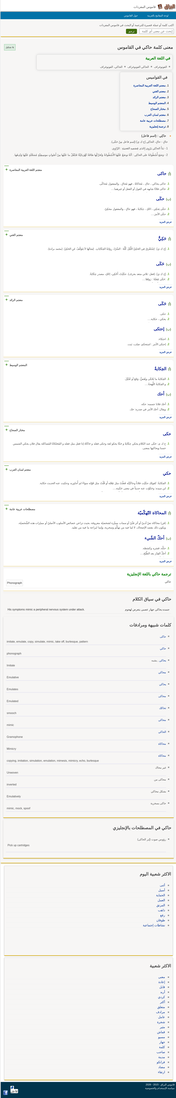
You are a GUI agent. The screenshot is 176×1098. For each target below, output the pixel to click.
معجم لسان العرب (154, 114)
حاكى (162, 636)
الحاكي (162, 731)
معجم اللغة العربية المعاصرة (149, 85)
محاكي (162, 672)
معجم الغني (158, 91)
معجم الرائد (158, 97)
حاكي (162, 648)
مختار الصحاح (157, 109)
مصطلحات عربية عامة (152, 120)
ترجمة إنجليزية (157, 126)
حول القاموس (130, 15)
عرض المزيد (165, 222)
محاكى (162, 696)
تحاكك (162, 708)
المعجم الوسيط (156, 103)
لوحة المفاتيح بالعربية (157, 15)
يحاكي (162, 660)
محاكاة (162, 743)
